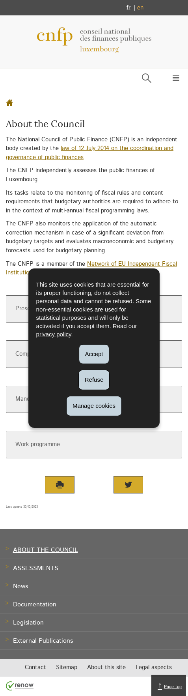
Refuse (94, 379)
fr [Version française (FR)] (128, 8)
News (20, 586)
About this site (106, 668)
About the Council (45, 550)
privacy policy (53, 333)
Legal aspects (154, 668)
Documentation (34, 605)
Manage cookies (94, 405)
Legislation (28, 623)
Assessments (35, 568)
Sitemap (66, 668)
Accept (94, 353)
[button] (174, 80)
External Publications (43, 641)
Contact (35, 668)
